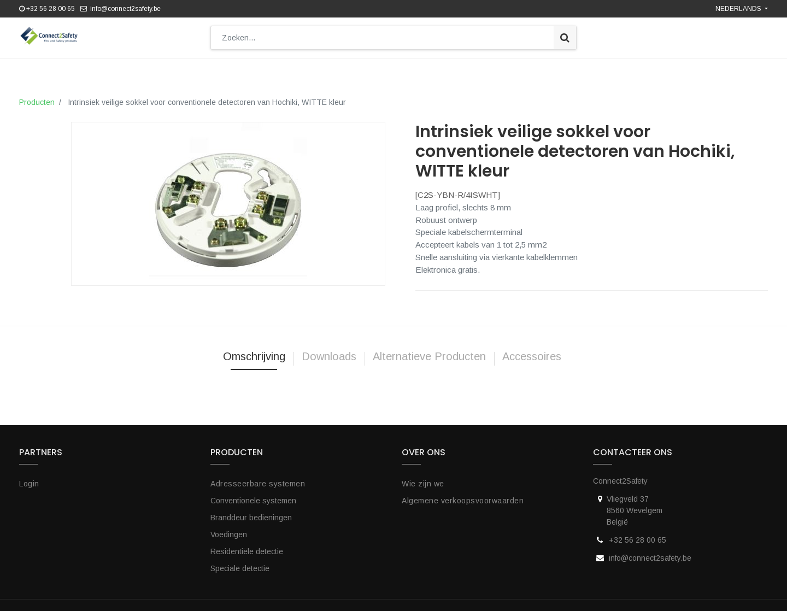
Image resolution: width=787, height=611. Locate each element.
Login (29, 478)
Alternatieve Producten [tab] (429, 351)
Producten (37, 96)
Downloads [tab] (329, 351)
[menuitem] (126, 70)
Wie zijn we (423, 478)
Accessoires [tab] (533, 351)
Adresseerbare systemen (257, 478)
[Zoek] (565, 37)
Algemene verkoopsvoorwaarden (463, 495)
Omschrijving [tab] (254, 351)
